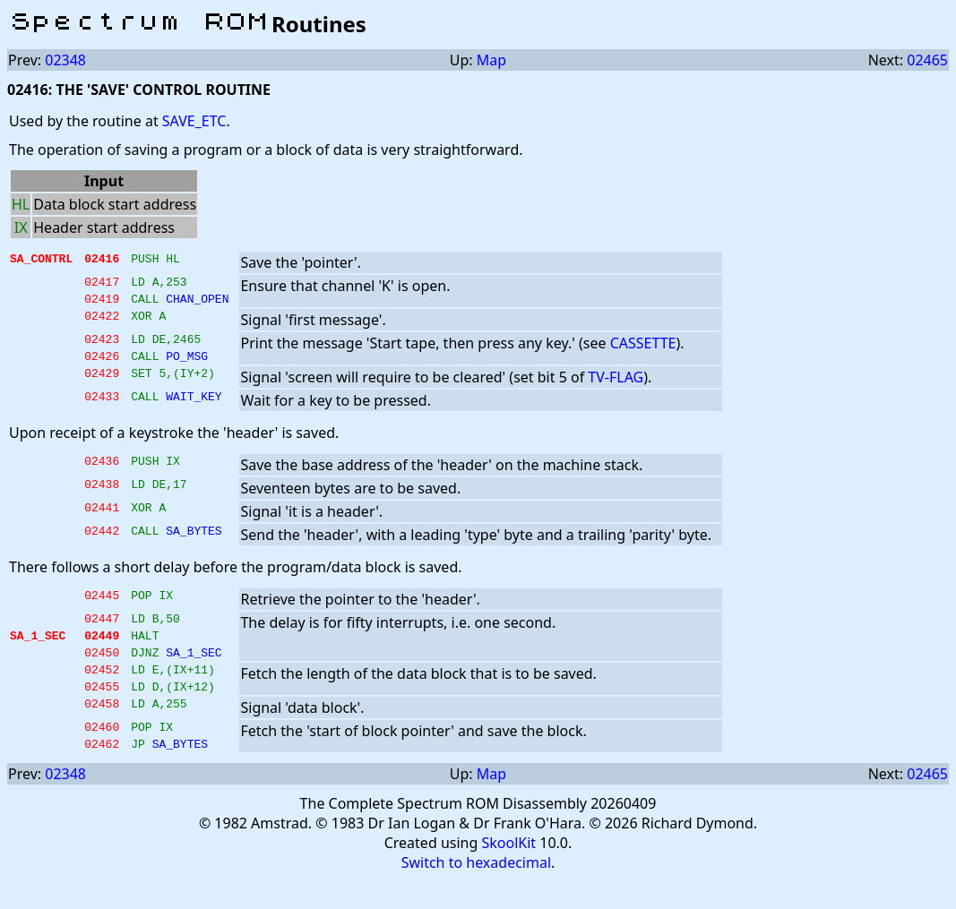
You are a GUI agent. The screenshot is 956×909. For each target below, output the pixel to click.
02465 (927, 60)
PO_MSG (187, 366)
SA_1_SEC (193, 671)
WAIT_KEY (193, 409)
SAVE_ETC (194, 121)
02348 (65, 60)
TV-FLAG (615, 388)
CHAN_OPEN (197, 304)
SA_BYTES (193, 544)
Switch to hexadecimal (476, 892)
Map (491, 60)
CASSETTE (643, 348)
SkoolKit (508, 872)
